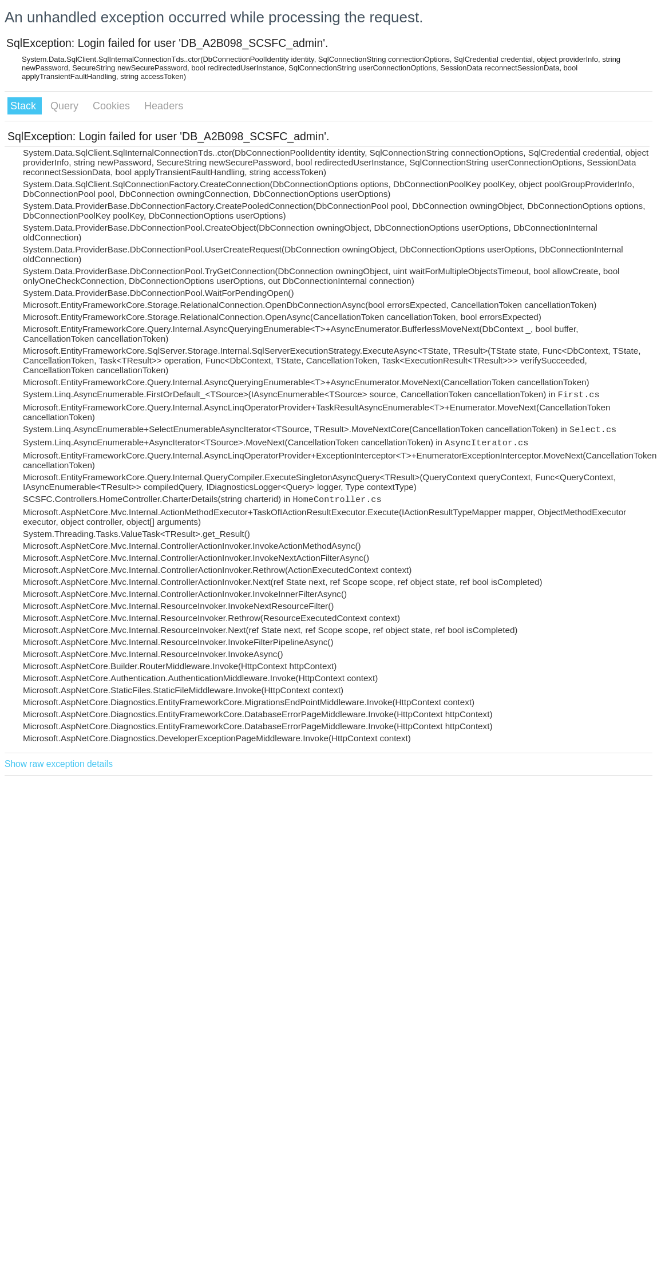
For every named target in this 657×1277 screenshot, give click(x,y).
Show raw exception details (59, 764)
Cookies (113, 106)
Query (65, 106)
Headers (163, 106)
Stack (24, 106)
